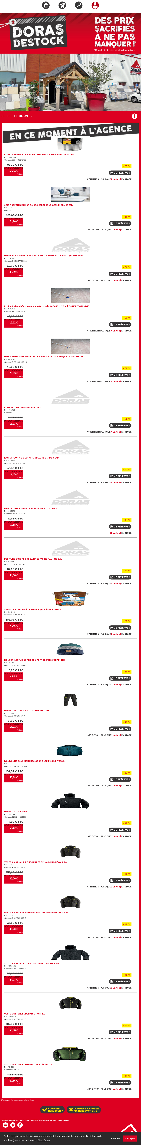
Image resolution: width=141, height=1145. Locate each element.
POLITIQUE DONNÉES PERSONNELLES (54, 1120)
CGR (27, 1120)
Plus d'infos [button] (43, 1140)
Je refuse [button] (115, 1138)
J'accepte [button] (130, 1138)
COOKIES (34, 1120)
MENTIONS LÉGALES (10, 1120)
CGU (22, 1120)
